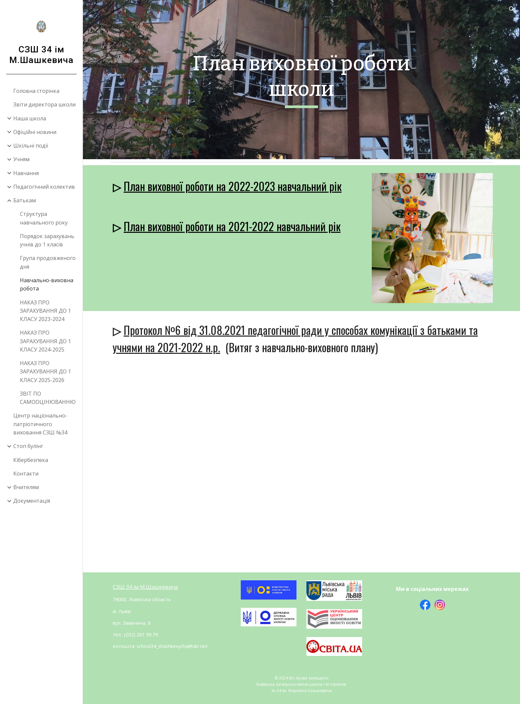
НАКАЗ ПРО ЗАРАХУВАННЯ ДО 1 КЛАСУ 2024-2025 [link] (45, 341)
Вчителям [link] (26, 487)
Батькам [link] (24, 200)
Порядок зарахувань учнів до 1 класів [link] (47, 240)
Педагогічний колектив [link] (44, 186)
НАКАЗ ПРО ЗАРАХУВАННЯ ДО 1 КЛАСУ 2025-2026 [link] (45, 371)
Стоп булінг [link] (28, 446)
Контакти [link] (25, 473)
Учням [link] (21, 159)
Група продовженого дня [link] (48, 262)
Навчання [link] (26, 173)
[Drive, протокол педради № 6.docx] (301, 469)
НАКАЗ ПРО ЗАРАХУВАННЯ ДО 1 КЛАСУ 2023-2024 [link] (45, 311)
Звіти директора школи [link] (44, 104)
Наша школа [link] (29, 118)
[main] (301, 79)
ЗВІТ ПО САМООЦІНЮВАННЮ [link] (48, 398)
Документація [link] (31, 500)
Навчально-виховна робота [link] (46, 284)
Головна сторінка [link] (36, 91)
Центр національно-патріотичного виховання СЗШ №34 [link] (40, 424)
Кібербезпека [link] (30, 460)
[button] (512, 9)
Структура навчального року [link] (44, 218)
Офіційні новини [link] (34, 132)
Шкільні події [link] (30, 145)
